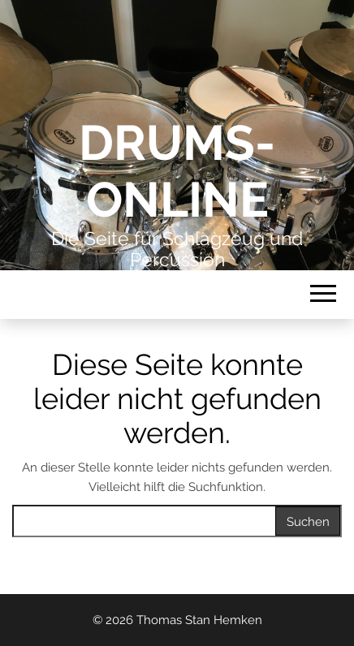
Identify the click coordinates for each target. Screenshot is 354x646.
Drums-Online (177, 171)
